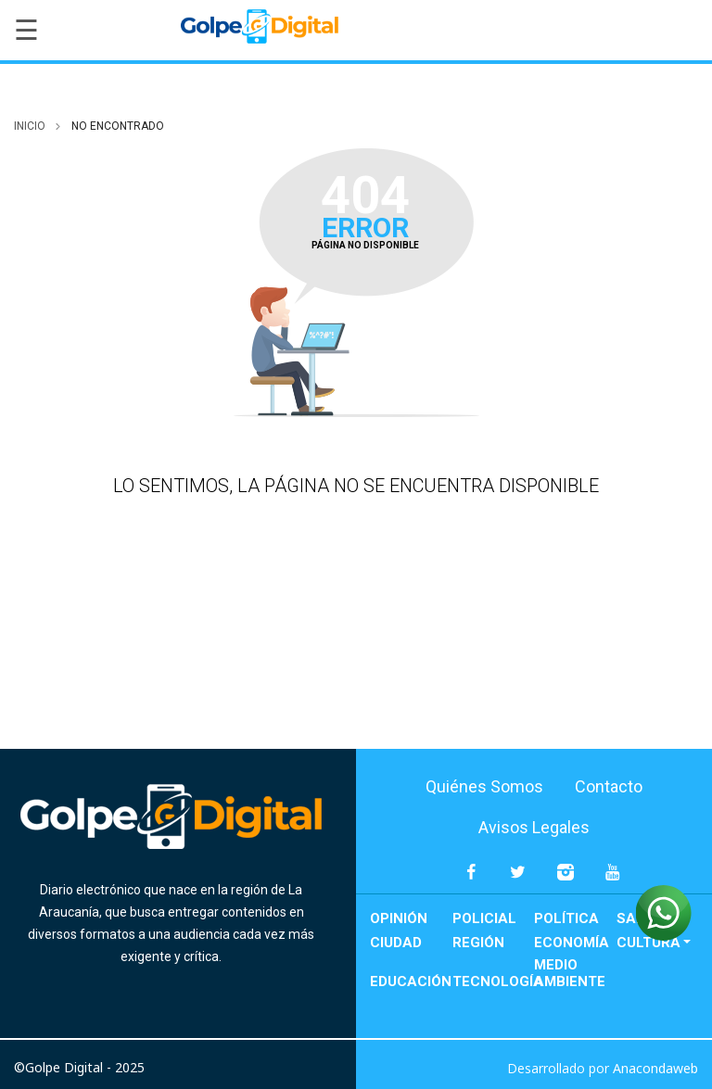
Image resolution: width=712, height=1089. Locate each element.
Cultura (648, 942)
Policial (484, 918)
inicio (29, 126)
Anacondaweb (655, 1068)
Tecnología (493, 981)
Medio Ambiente (569, 973)
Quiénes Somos (484, 786)
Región (478, 942)
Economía (571, 942)
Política (566, 918)
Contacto (608, 786)
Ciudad (396, 942)
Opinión (398, 918)
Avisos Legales (534, 827)
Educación (410, 981)
